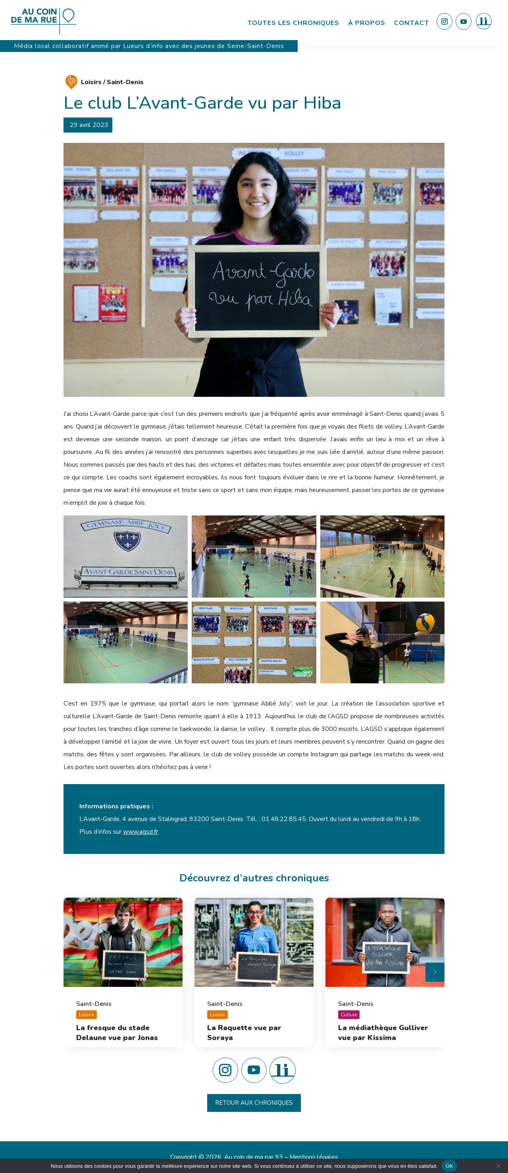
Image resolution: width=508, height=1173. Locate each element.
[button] (126, 556)
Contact (411, 23)
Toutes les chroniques (293, 23)
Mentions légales (313, 1157)
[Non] (498, 1166)
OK (449, 1166)
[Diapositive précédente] (73, 972)
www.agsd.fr (140, 831)
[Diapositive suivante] (434, 972)
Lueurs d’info (144, 46)
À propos (366, 23)
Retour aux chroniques (254, 1103)
